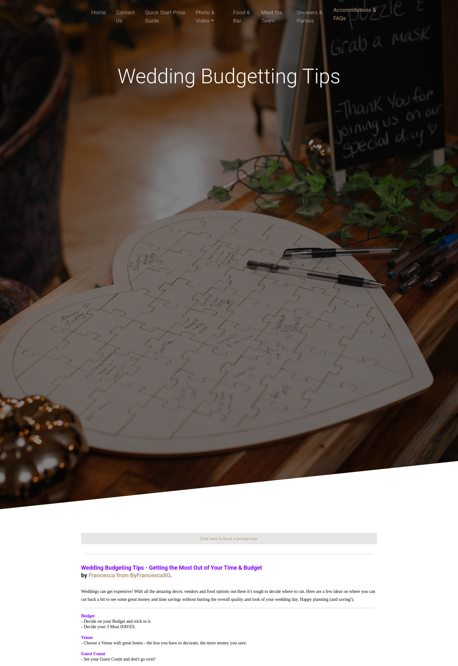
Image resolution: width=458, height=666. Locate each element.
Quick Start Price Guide (165, 16)
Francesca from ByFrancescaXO (129, 575)
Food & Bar (241, 16)
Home (98, 12)
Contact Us (125, 16)
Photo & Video (205, 16)
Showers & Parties (309, 16)
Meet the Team (271, 16)
